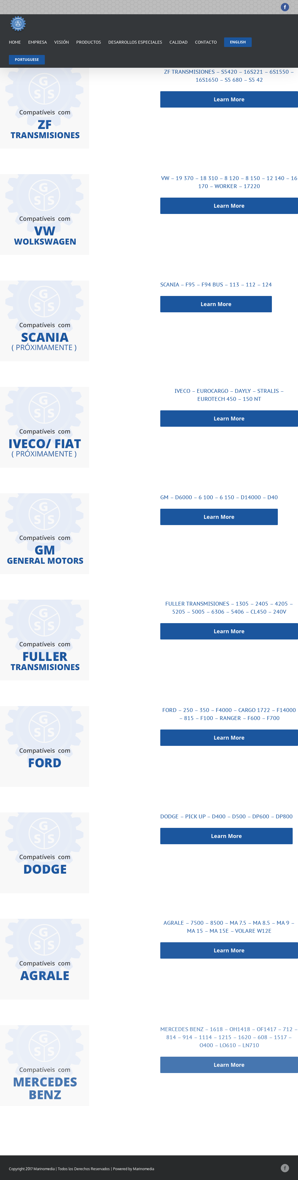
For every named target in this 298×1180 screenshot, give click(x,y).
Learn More (229, 99)
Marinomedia (143, 1169)
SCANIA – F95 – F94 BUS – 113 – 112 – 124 (216, 284)
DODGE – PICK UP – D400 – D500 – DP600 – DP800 (226, 816)
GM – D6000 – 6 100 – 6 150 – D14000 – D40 (219, 497)
